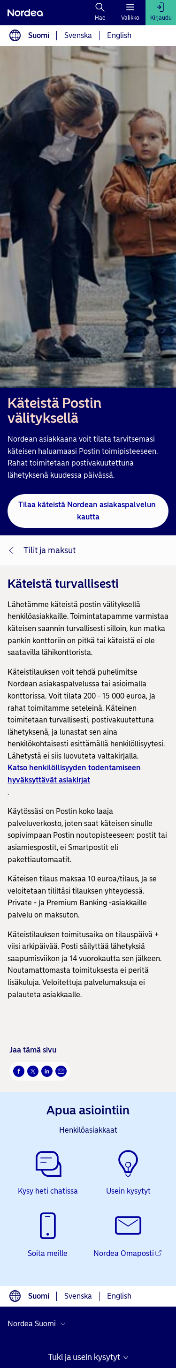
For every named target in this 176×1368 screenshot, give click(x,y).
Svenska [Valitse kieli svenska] (78, 35)
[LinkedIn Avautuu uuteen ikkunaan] (47, 1071)
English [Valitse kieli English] (119, 35)
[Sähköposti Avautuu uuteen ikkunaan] (61, 1071)
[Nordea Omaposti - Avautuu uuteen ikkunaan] (128, 1236)
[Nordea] (25, 12)
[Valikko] (130, 12)
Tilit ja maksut (49, 550)
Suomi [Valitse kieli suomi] (38, 35)
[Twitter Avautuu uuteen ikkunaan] (32, 1071)
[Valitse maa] (39, 1324)
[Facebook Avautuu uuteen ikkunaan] (18, 1071)
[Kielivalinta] (15, 35)
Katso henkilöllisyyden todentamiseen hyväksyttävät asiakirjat (74, 773)
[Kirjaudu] (160, 12)
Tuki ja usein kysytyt (84, 1357)
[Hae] (100, 12)
